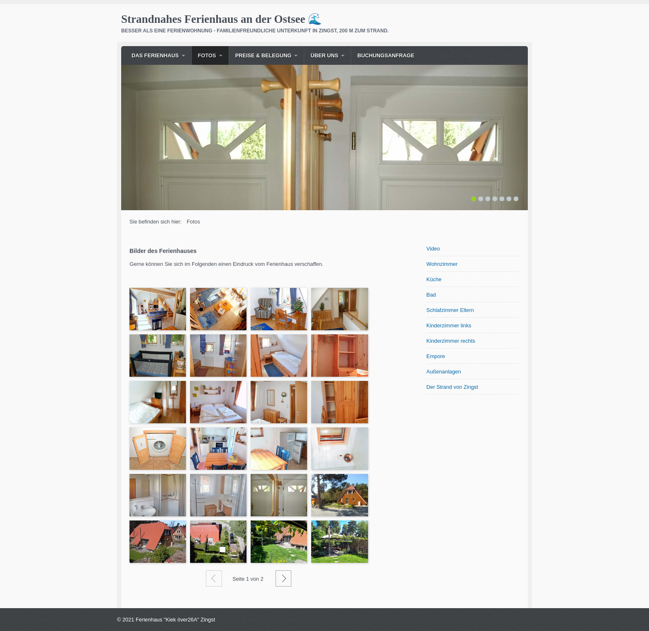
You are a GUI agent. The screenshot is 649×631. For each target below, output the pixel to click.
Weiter (283, 578)
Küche (434, 279)
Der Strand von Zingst (452, 387)
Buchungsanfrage (385, 55)
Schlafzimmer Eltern (450, 310)
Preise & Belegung (263, 55)
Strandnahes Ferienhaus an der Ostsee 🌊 (221, 19)
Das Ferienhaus (155, 55)
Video (433, 249)
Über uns (324, 55)
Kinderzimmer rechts (451, 341)
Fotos (207, 55)
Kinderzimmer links (449, 325)
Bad (431, 295)
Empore (436, 356)
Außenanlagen (444, 371)
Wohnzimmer (442, 264)
